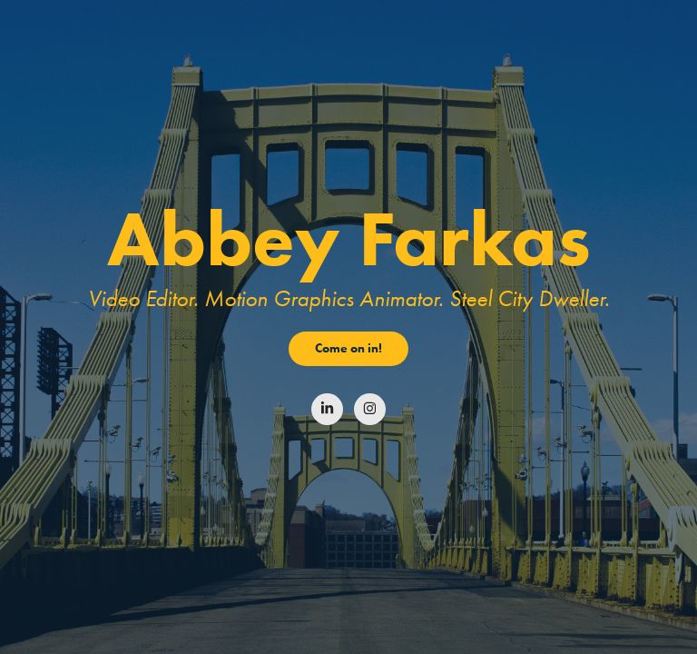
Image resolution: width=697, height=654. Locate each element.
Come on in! (348, 348)
